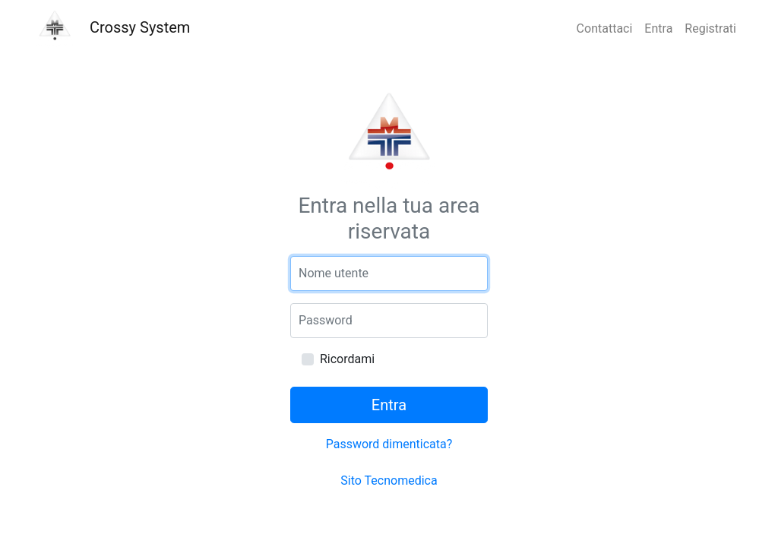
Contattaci (605, 28)
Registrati (710, 28)
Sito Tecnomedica (388, 480)
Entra (658, 28)
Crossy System (113, 29)
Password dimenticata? (389, 444)
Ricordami (347, 359)
